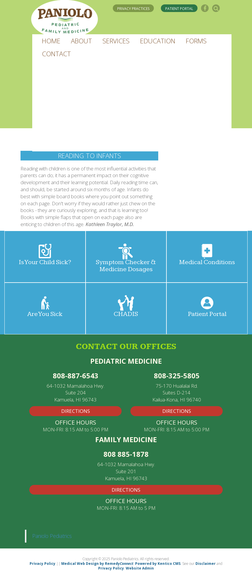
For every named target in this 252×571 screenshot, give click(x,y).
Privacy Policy (42, 563)
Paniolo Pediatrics (52, 535)
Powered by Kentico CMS (158, 563)
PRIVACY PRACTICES (133, 8)
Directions (126, 489)
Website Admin (140, 568)
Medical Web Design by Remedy (97, 563)
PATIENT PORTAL (179, 8)
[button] (51, 40)
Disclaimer (205, 563)
